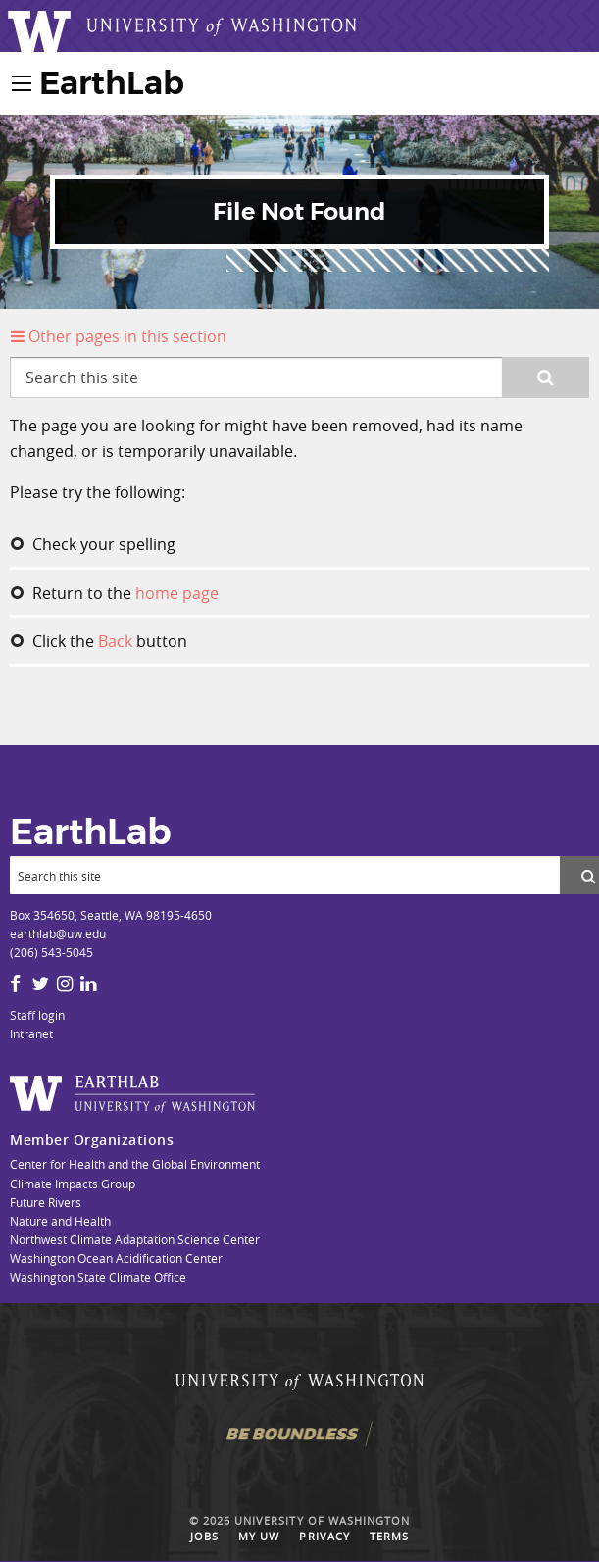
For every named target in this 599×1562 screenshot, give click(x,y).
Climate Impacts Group (72, 1183)
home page (177, 593)
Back (115, 641)
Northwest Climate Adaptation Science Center (135, 1239)
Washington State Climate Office (98, 1277)
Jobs (204, 1536)
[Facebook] (15, 983)
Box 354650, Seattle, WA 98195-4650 (111, 915)
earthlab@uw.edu (58, 933)
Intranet (31, 1033)
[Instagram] (65, 983)
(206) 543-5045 (51, 952)
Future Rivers (45, 1202)
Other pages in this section (118, 336)
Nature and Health (60, 1221)
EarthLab (111, 83)
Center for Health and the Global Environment (135, 1164)
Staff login (37, 1015)
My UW (258, 1536)
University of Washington (322, 1521)
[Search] (285, 874)
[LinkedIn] (88, 983)
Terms (389, 1536)
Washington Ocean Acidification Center (116, 1258)
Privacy (324, 1536)
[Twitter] (40, 983)
